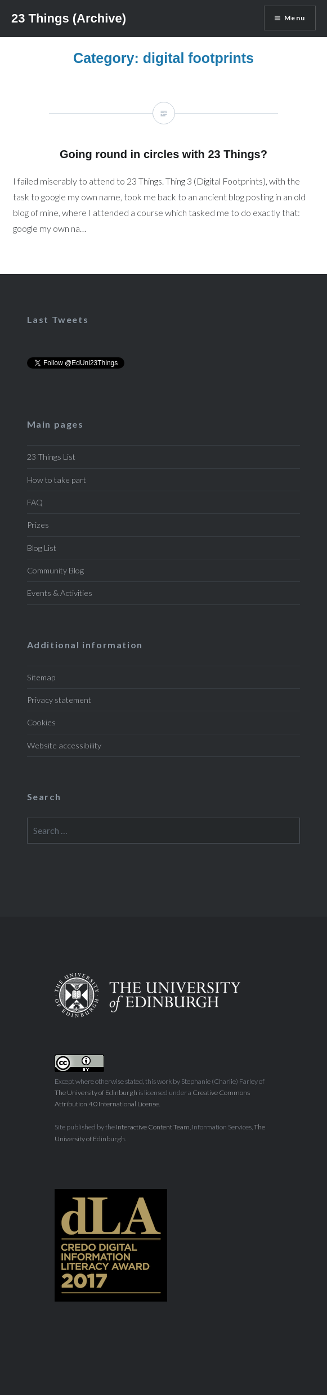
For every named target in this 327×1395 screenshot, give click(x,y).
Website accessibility (64, 745)
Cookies (41, 722)
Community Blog (55, 570)
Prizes (38, 525)
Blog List (41, 548)
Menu (294, 18)
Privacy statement (59, 700)
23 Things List (51, 456)
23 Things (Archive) (68, 18)
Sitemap (41, 677)
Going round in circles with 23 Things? (163, 177)
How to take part (56, 480)
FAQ (35, 502)
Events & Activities (59, 593)
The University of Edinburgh (96, 1092)
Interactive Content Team (153, 1127)
